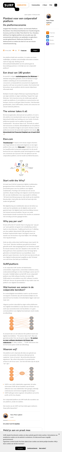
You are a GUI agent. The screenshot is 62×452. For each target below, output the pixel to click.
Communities (36, 5)
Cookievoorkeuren (32, 448)
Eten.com (22, 147)
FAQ (50, 5)
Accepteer (20, 448)
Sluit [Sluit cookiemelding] (59, 434)
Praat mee (24, 50)
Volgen (35, 50)
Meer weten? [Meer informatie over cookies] (42, 448)
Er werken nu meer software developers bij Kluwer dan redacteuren (20, 340)
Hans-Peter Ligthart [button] (16, 415)
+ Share (44, 5)
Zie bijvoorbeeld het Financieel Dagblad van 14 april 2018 (21, 132)
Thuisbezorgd (8, 142)
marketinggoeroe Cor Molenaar (27, 76)
